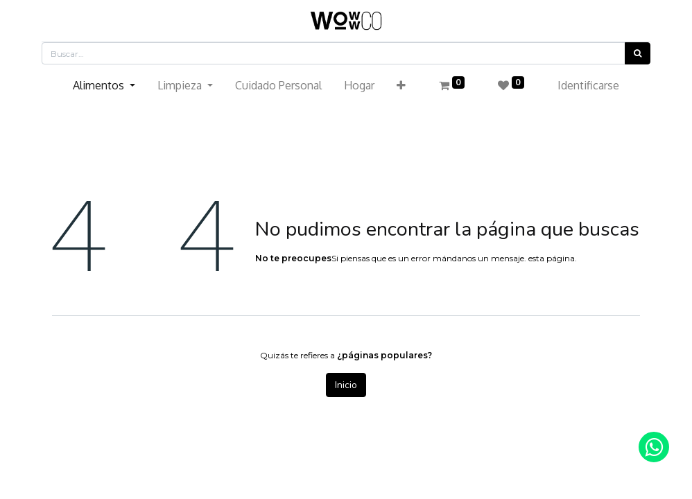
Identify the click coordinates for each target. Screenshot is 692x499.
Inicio (346, 385)
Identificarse (588, 85)
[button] (401, 85)
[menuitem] (278, 85)
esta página (551, 258)
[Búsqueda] (637, 53)
